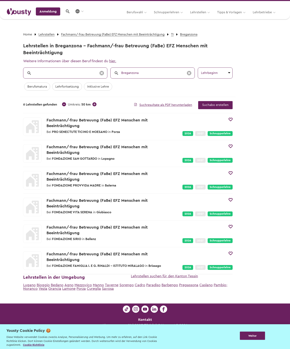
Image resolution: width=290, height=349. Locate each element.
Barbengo (170, 285)
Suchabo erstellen (215, 105)
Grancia (54, 288)
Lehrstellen (147, 17)
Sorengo (126, 285)
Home (27, 34)
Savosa (108, 288)
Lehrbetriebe (211, 17)
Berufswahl (84, 17)
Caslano (206, 285)
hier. (112, 61)
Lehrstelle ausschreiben (266, 4)
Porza (81, 288)
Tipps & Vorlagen (178, 17)
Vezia (43, 288)
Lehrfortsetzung (67, 86)
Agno (69, 285)
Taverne (111, 285)
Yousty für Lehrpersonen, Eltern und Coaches (208, 4)
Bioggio (43, 285)
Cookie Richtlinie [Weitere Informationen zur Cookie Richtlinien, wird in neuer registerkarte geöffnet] (33, 345)
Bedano (57, 285)
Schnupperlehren (115, 17)
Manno (98, 285)
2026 (187, 133)
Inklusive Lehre (98, 86)
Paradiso (153, 285)
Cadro (140, 285)
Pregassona (188, 285)
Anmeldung (248, 17)
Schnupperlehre (220, 133)
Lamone (69, 288)
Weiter (252, 336)
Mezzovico (83, 285)
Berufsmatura (37, 86)
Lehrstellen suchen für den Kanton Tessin (164, 276)
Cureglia (94, 288)
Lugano (29, 285)
